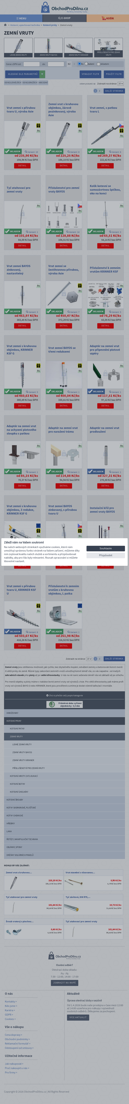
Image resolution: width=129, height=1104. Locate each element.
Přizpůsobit (105, 555)
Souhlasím (106, 548)
